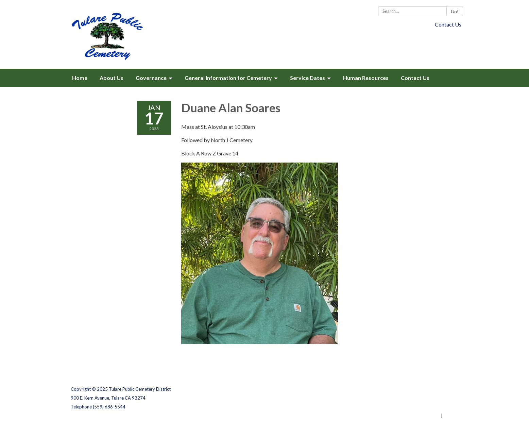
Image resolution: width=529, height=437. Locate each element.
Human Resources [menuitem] (366, 77)
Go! (455, 11)
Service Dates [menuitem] (307, 77)
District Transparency (434, 398)
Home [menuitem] (79, 77)
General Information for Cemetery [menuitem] (228, 77)
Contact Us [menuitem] (415, 77)
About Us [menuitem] (111, 77)
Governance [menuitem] (151, 77)
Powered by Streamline (415, 415)
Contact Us (448, 24)
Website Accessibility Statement (422, 406)
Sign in (451, 415)
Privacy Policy (443, 389)
